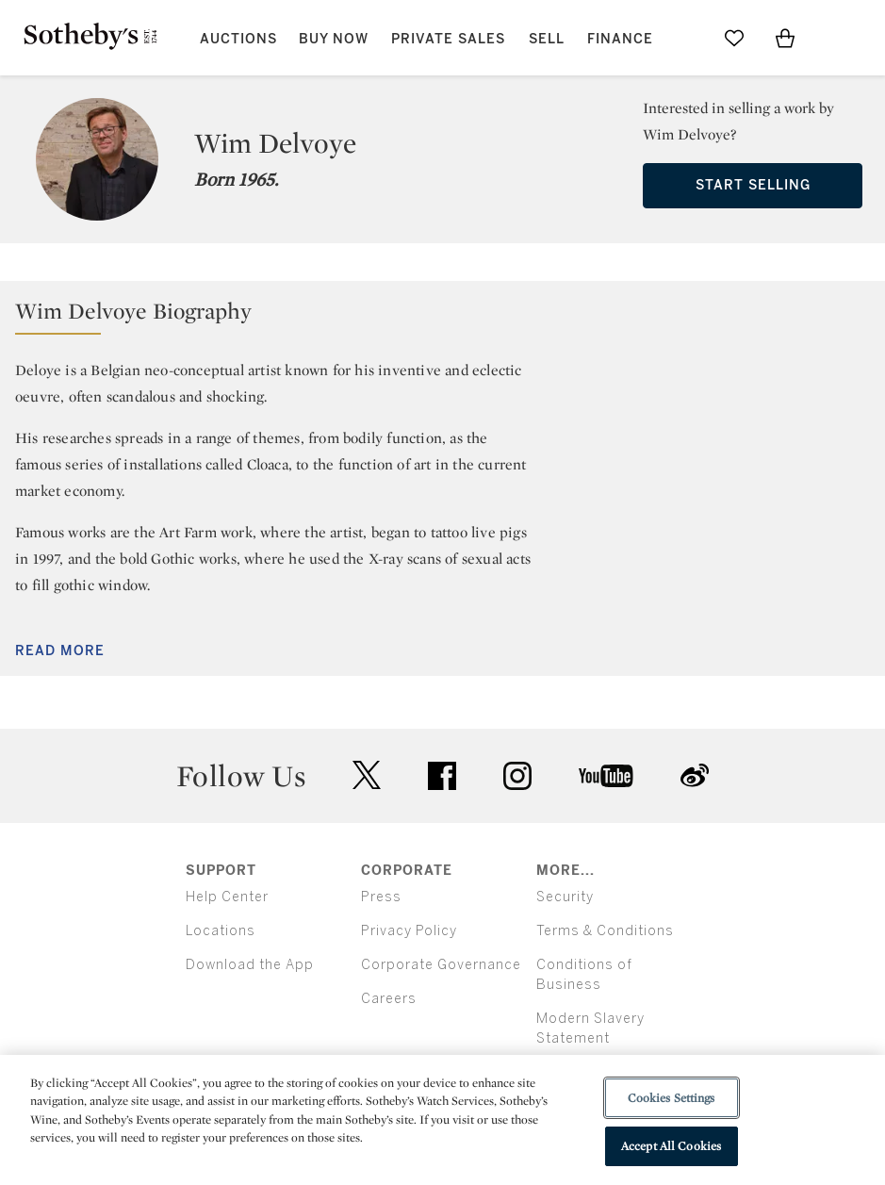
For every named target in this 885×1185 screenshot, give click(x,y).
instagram (517, 776)
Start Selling (753, 185)
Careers (389, 999)
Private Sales (448, 39)
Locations (220, 931)
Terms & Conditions (605, 931)
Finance (620, 39)
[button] (442, 315)
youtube (606, 776)
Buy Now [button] (334, 39)
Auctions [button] (238, 39)
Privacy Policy (409, 931)
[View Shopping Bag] (785, 38)
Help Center (227, 897)
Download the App (250, 965)
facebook (442, 776)
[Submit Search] (683, 37)
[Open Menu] (836, 38)
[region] (442, 1120)
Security (565, 897)
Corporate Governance (441, 965)
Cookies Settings (671, 1098)
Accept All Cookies (671, 1146)
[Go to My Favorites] (734, 38)
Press (381, 897)
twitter (366, 775)
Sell (547, 39)
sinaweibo (694, 775)
